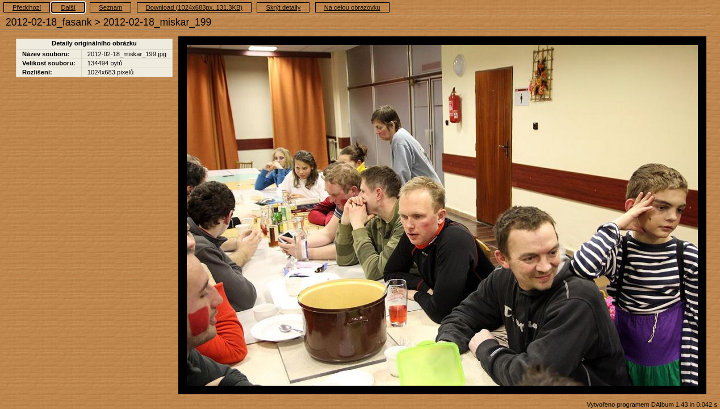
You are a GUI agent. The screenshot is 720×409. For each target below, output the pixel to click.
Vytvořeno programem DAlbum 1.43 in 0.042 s (652, 404)
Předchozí (26, 7)
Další (68, 7)
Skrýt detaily (283, 7)
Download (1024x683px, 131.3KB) (194, 7)
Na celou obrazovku (352, 7)
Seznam (110, 7)
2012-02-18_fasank (49, 22)
